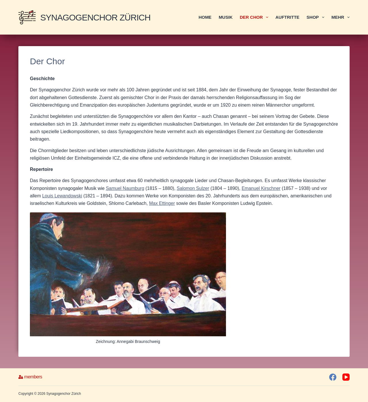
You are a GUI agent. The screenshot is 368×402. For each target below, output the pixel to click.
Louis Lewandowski (62, 195)
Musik (226, 17)
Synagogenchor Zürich (95, 17)
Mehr (340, 17)
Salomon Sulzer (193, 188)
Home (205, 17)
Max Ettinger (162, 203)
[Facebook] (332, 377)
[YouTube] (346, 377)
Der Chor (255, 17)
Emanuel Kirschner (260, 188)
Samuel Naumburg (125, 188)
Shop (316, 17)
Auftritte (287, 17)
